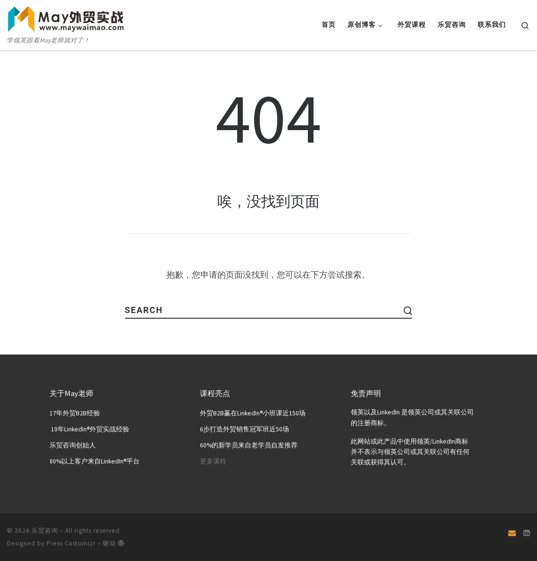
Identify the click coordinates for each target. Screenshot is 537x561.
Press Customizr (71, 543)
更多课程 (213, 461)
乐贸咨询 (45, 530)
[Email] (512, 532)
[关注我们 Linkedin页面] (526, 532)
